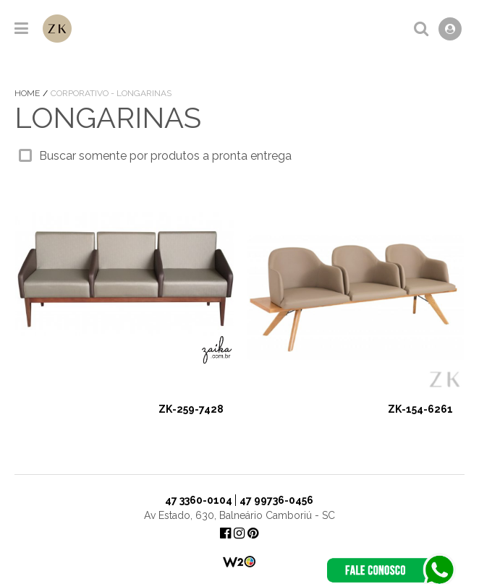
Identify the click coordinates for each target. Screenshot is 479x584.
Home (28, 93)
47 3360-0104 (198, 500)
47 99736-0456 (276, 500)
